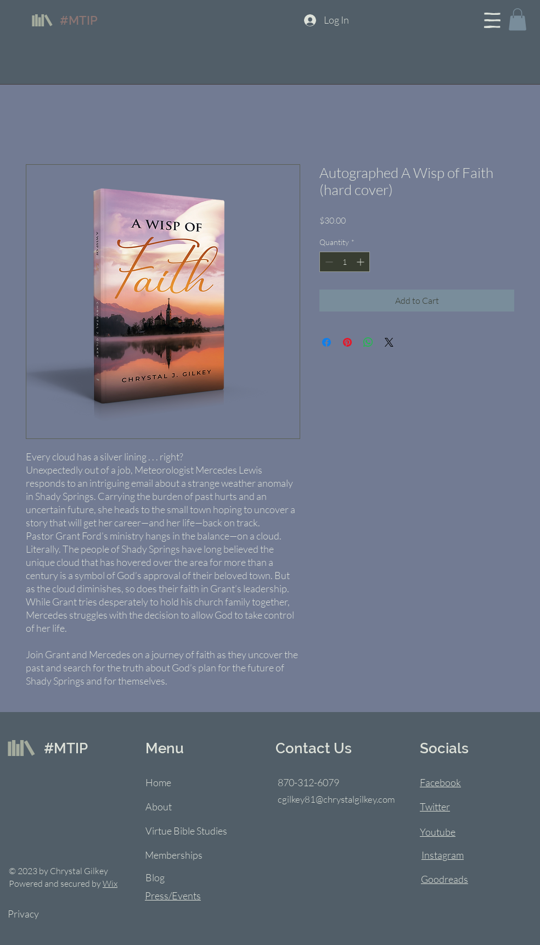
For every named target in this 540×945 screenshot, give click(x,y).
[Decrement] (328, 261)
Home (158, 782)
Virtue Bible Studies (186, 831)
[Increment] (361, 261)
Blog (155, 877)
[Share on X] (389, 342)
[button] (492, 20)
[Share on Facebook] (326, 342)
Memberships (174, 855)
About (158, 807)
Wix (110, 883)
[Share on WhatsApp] (368, 342)
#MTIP (79, 20)
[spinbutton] (345, 261)
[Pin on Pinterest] (347, 342)
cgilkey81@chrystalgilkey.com (336, 799)
